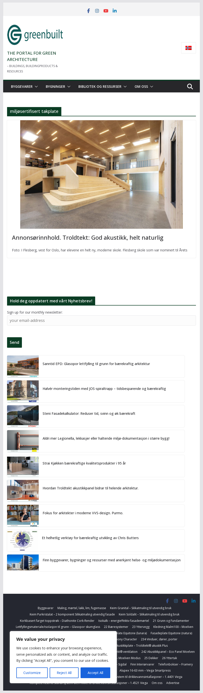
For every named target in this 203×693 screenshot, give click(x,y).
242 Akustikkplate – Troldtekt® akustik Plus (138, 646)
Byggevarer (22, 86)
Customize (32, 672)
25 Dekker (151, 658)
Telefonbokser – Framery (175, 664)
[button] (35, 86)
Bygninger (55, 86)
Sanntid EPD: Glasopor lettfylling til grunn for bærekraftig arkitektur (96, 363)
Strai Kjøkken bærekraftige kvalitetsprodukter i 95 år (84, 463)
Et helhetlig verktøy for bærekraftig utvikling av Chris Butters (90, 537)
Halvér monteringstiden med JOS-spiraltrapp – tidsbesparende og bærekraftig (104, 388)
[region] (63, 657)
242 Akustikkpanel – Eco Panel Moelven (168, 652)
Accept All (95, 672)
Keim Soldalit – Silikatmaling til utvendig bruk (149, 614)
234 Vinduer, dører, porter (159, 639)
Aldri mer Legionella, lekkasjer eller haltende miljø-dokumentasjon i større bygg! (106, 438)
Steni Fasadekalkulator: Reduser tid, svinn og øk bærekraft (89, 413)
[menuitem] (188, 47)
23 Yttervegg (140, 627)
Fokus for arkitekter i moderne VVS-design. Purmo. (83, 513)
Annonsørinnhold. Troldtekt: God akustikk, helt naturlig (87, 237)
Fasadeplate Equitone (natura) (171, 633)
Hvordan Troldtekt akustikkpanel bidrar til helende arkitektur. (90, 488)
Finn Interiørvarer (142, 664)
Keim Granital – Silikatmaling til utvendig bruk (140, 608)
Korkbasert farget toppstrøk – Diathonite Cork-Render (57, 621)
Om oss (141, 86)
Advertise (172, 683)
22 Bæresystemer (116, 627)
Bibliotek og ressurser (99, 86)
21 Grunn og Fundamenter (171, 621)
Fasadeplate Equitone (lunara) (126, 633)
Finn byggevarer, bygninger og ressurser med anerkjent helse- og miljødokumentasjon (112, 560)
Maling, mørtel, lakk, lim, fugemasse (81, 608)
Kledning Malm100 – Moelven (173, 627)
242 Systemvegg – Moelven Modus (116, 658)
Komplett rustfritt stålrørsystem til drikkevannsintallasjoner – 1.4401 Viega (131, 677)
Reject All (64, 672)
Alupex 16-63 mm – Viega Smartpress (145, 670)
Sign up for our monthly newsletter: (35, 312)
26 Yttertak (169, 658)
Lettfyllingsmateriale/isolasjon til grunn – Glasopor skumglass (58, 627)
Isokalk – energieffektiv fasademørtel (123, 621)
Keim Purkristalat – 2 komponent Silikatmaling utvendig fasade (72, 614)
